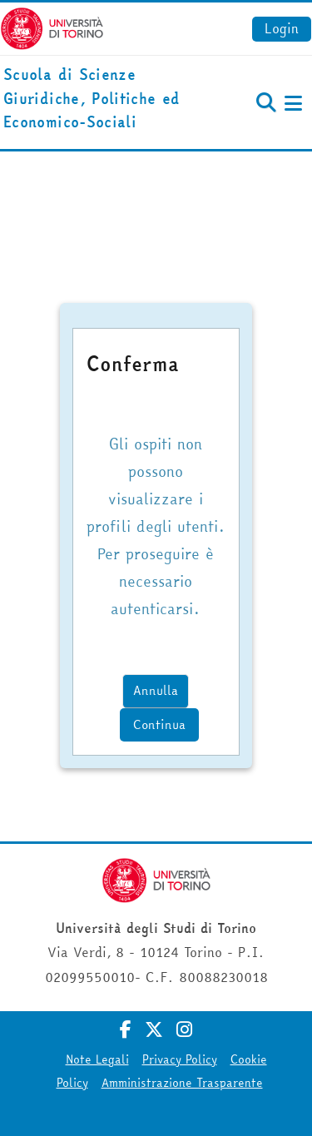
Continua (159, 724)
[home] (104, 99)
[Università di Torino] (52, 27)
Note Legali (97, 1059)
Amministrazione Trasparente (182, 1083)
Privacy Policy (179, 1059)
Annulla (155, 690)
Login (282, 28)
